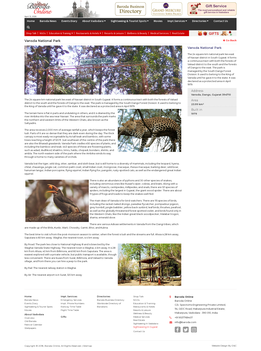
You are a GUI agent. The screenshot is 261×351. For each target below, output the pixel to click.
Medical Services (159, 33)
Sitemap (87, 345)
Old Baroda (30, 321)
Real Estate (178, 33)
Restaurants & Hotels (88, 33)
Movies (158, 21)
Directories (200, 21)
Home (31, 21)
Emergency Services (71, 300)
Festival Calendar (33, 324)
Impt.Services (177, 21)
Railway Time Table (71, 306)
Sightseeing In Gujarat (145, 327)
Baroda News (48, 21)
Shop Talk (31, 33)
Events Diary (69, 21)
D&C (234, 345)
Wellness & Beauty (137, 33)
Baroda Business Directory (110, 300)
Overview (29, 318)
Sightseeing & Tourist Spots (130, 21)
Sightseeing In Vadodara (145, 323)
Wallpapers (30, 328)
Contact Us (221, 21)
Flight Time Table (70, 310)
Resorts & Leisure (114, 33)
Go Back (230, 40)
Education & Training (61, 33)
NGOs (43, 33)
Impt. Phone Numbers (72, 303)
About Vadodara (94, 21)
